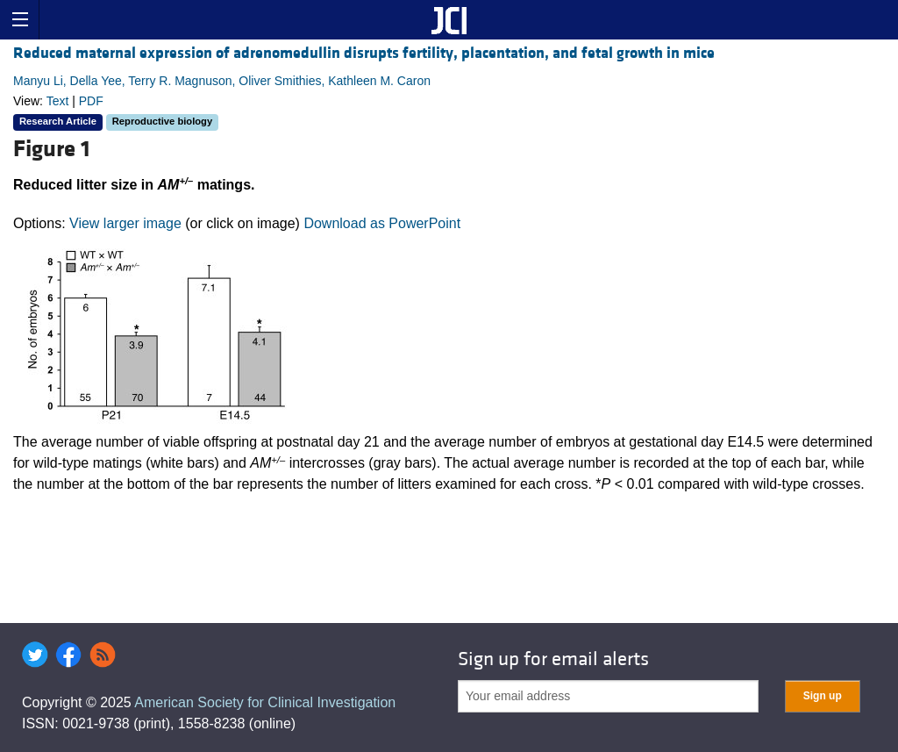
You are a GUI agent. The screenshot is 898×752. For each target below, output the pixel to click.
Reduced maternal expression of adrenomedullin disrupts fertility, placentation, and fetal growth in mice (364, 53)
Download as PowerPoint (381, 223)
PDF (91, 101)
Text (57, 101)
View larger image (125, 223)
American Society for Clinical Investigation (265, 702)
